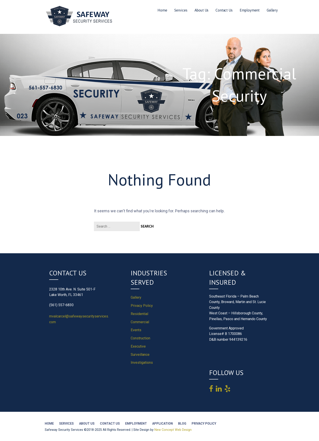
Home (162, 10)
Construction (140, 338)
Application (162, 423)
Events (136, 330)
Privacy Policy (142, 306)
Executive (138, 346)
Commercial (140, 322)
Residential (139, 314)
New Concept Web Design (173, 430)
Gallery (272, 10)
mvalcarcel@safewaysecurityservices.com (79, 319)
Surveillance (140, 354)
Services (180, 10)
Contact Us (224, 10)
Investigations (142, 362)
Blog (182, 423)
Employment (250, 10)
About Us (202, 10)
